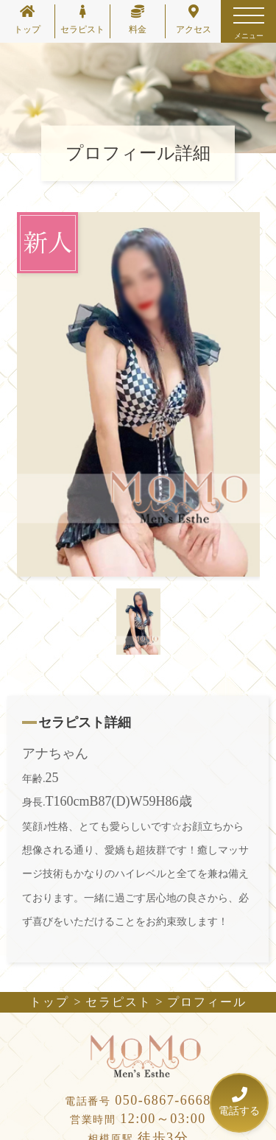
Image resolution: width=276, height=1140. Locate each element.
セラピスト (82, 19)
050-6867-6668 (138, 1100)
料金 (137, 19)
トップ (27, 19)
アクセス (193, 19)
